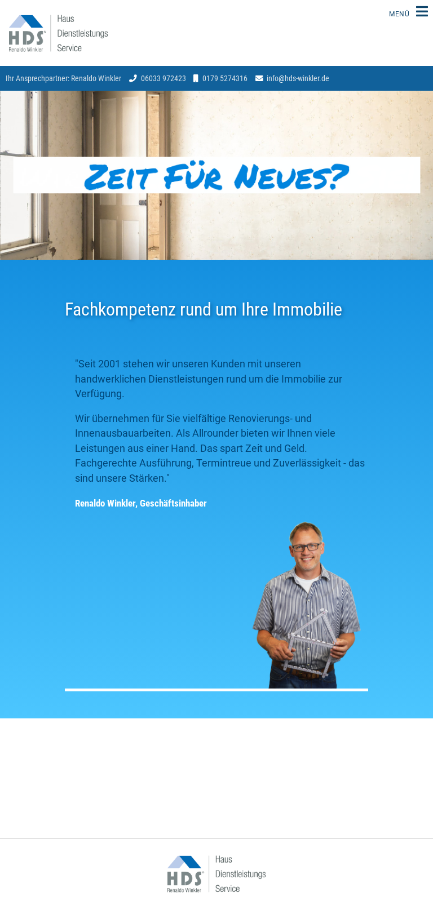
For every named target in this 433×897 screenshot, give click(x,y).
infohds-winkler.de (298, 78)
